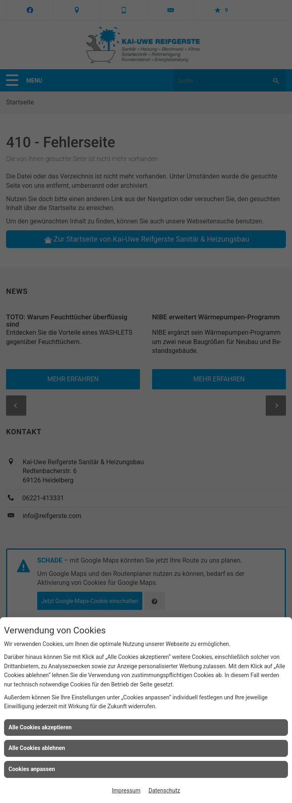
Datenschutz (164, 790)
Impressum (126, 790)
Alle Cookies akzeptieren (40, 727)
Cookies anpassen (31, 769)
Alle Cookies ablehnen (36, 748)
